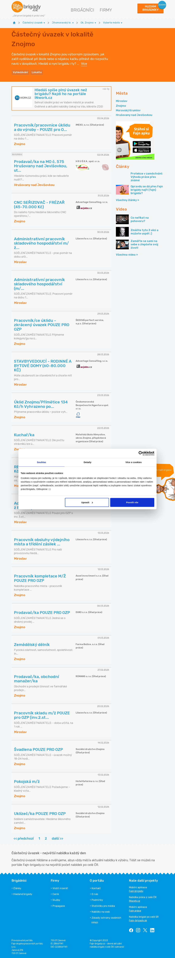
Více (84, 63)
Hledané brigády (22, 894)
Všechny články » (127, 200)
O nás (95, 894)
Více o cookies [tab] (133, 462)
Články (17, 888)
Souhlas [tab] (41, 462)
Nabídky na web (101, 911)
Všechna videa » (127, 254)
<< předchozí (24, 838)
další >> (57, 838)
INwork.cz (134, 900)
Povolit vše (132, 502)
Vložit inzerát (60, 888)
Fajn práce (135, 910)
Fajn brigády (136, 891)
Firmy (106, 10)
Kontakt (96, 888)
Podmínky (97, 900)
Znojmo (121, 105)
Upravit (87, 502)
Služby (56, 900)
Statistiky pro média (103, 905)
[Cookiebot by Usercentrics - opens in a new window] (140, 453)
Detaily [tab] (87, 462)
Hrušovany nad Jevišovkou (134, 115)
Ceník (55, 894)
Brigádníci (82, 10)
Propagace (58, 905)
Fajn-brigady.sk (138, 920)
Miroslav (121, 101)
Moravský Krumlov (128, 110)
